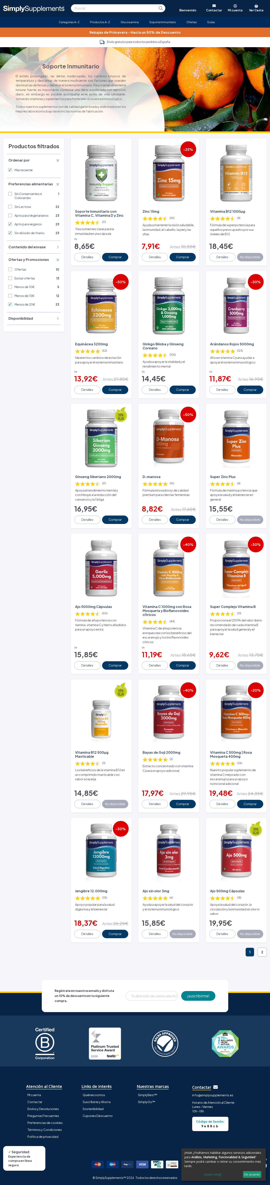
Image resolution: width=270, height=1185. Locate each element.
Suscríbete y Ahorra (97, 1102)
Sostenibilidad (93, 1109)
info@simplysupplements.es (212, 1095)
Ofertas (191, 22)
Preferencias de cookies (45, 1123)
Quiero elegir (213, 1174)
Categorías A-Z (69, 22)
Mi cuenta (34, 1095)
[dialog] (223, 1164)
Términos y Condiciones (44, 1130)
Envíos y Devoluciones (43, 1109)
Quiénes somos (94, 1095)
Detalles (87, 257)
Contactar (34, 1102)
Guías (211, 22)
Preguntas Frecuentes (43, 1116)
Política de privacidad (42, 1136)
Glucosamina (130, 22)
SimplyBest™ (147, 1095)
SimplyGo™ (146, 1102)
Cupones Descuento (98, 1116)
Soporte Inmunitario (162, 22)
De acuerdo (252, 1174)
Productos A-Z (100, 22)
